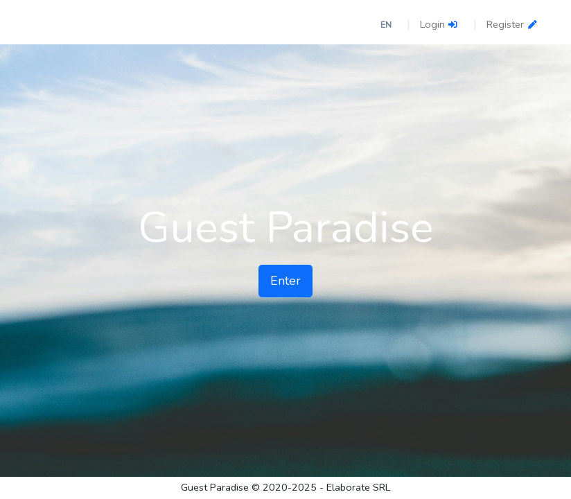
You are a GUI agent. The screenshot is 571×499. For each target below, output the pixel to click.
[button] (389, 24)
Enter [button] (285, 280)
